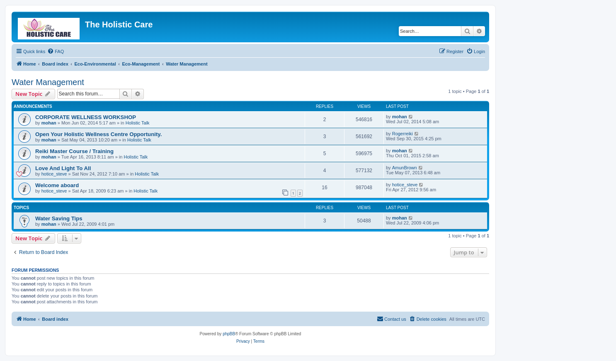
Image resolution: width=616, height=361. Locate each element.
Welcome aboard (57, 185)
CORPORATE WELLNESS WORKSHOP (85, 117)
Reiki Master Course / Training (74, 151)
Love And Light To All (63, 168)
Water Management (48, 82)
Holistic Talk (138, 122)
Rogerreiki (402, 133)
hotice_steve (54, 173)
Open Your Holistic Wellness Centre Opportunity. (98, 134)
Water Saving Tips (58, 218)
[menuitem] (55, 51)
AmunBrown (404, 167)
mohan (48, 122)
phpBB (229, 334)
